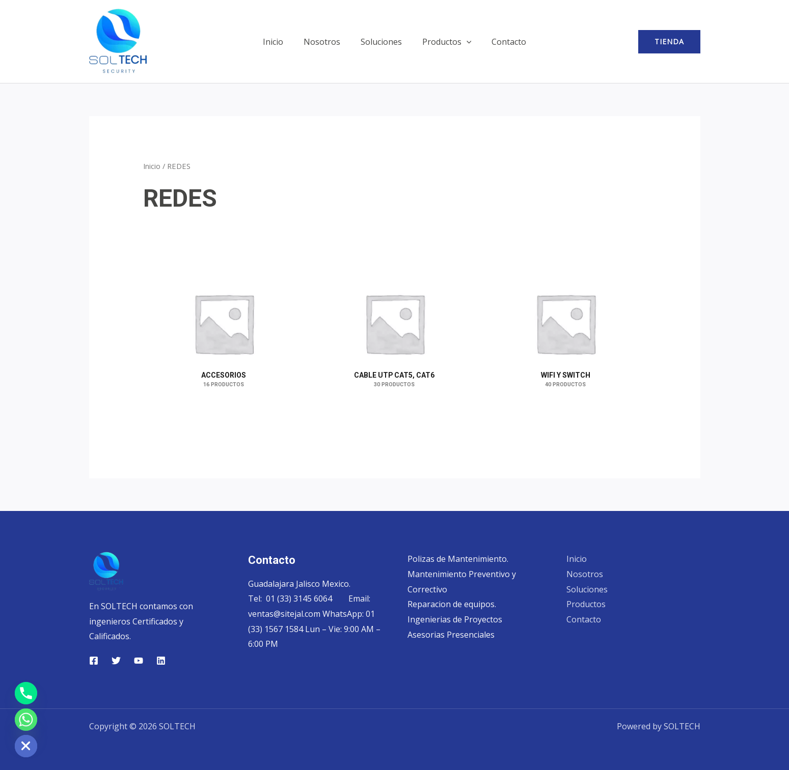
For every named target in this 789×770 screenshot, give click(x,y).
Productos (443, 41)
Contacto (500, 41)
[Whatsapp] (26, 719)
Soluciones (381, 41)
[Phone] (26, 693)
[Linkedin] (161, 660)
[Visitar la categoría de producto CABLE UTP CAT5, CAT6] (394, 323)
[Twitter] (116, 660)
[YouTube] (138, 660)
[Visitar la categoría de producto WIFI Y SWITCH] (565, 323)
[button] (462, 41)
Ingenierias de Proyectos (454, 619)
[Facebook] (93, 660)
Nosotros (326, 41)
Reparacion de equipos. (451, 604)
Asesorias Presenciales (451, 634)
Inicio (281, 41)
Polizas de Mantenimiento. (457, 558)
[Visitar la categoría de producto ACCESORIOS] (223, 323)
